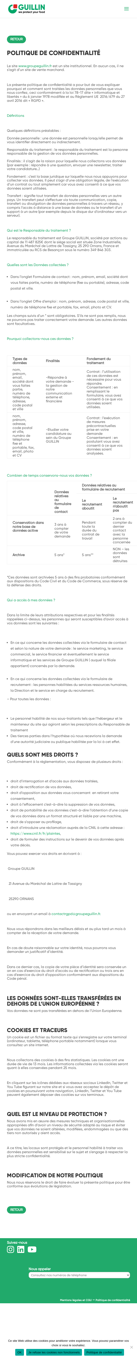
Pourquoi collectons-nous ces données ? (40, 339)
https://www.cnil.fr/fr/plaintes (35, 833)
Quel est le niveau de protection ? (57, 1114)
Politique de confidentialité (113, 1300)
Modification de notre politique (55, 1175)
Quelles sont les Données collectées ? (38, 265)
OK (19, 1352)
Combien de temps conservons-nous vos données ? (49, 475)
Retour (16, 39)
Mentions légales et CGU (76, 1300)
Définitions (15, 115)
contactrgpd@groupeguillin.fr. (76, 914)
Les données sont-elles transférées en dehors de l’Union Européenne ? (64, 1001)
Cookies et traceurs (37, 1030)
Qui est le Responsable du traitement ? (39, 230)
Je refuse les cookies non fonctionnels (54, 1352)
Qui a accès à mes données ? (31, 600)
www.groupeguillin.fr (35, 66)
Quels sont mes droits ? (42, 754)
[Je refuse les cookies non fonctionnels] (131, 1347)
